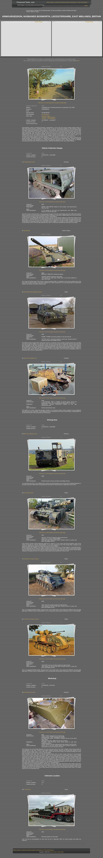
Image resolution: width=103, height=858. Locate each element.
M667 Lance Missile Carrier (30, 433)
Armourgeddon (45, 114)
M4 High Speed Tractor (29, 162)
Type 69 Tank (26, 230)
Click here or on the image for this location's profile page (52, 102)
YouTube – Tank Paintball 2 (48, 118)
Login (85, 5)
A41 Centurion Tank (28, 492)
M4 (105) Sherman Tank (29, 692)
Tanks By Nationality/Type (73, 2)
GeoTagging (83, 2)
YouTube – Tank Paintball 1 (48, 117)
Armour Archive (53, 852)
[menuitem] (48, 2)
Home (48, 2)
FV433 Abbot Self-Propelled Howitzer (32, 291)
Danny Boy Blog (46, 116)
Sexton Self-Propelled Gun (30, 358)
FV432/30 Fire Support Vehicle (31, 558)
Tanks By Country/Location (57, 2)
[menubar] (66, 2)
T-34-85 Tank (27, 789)
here (78, 60)
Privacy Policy (60, 852)
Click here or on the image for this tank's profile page (52, 201)
